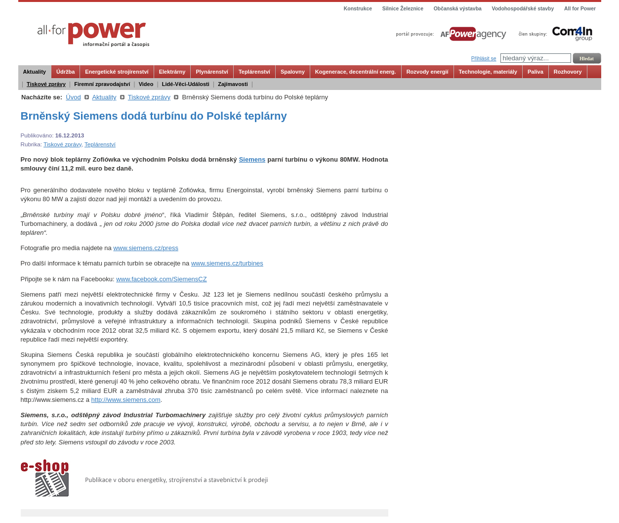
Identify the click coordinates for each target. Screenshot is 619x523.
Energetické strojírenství (116, 72)
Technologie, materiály (488, 72)
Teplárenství (254, 72)
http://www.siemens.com (126, 399)
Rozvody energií (428, 72)
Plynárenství (212, 72)
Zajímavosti (233, 84)
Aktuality (34, 72)
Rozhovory (568, 72)
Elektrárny (172, 72)
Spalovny (293, 72)
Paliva (535, 72)
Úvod (73, 97)
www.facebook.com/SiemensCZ (161, 279)
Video (146, 84)
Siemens (252, 159)
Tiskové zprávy (46, 84)
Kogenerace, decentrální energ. (355, 72)
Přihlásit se (483, 58)
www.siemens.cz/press (145, 248)
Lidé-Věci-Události (185, 84)
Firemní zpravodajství (102, 84)
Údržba (65, 72)
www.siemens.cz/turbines (227, 263)
